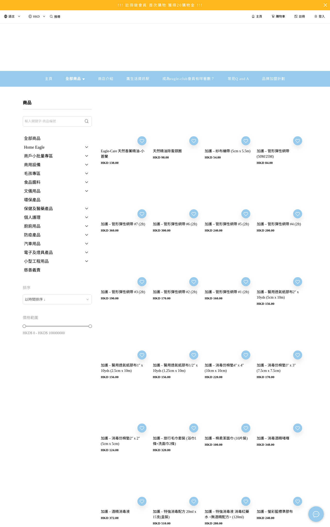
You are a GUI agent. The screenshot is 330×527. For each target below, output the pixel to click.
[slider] (24, 326)
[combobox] (57, 299)
